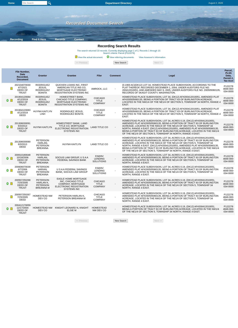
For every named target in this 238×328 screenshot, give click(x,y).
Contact (79, 39)
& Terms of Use (129, 228)
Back (75, 228)
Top (65, 228)
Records (60, 39)
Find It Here (39, 39)
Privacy (117, 228)
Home (88, 228)
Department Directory (118, 3)
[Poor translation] (12, 281)
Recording (16, 39)
